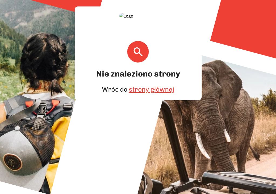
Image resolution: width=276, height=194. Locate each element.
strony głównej (150, 82)
